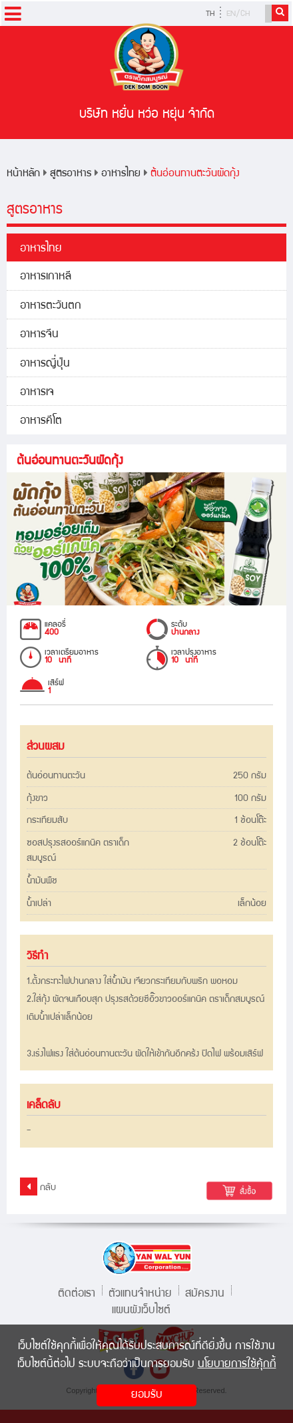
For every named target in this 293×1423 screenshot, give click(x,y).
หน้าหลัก (23, 174)
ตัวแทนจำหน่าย (140, 1292)
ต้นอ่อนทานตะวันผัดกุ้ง (195, 174)
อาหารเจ (37, 393)
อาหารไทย (121, 174)
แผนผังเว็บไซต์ (141, 1309)
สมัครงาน (204, 1292)
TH (210, 14)
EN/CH (238, 14)
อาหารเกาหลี (45, 277)
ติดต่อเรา (76, 1292)
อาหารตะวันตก (50, 306)
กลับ (38, 1186)
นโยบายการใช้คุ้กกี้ (237, 1365)
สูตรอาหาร (70, 174)
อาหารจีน (39, 335)
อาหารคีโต (41, 421)
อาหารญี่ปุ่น (45, 364)
